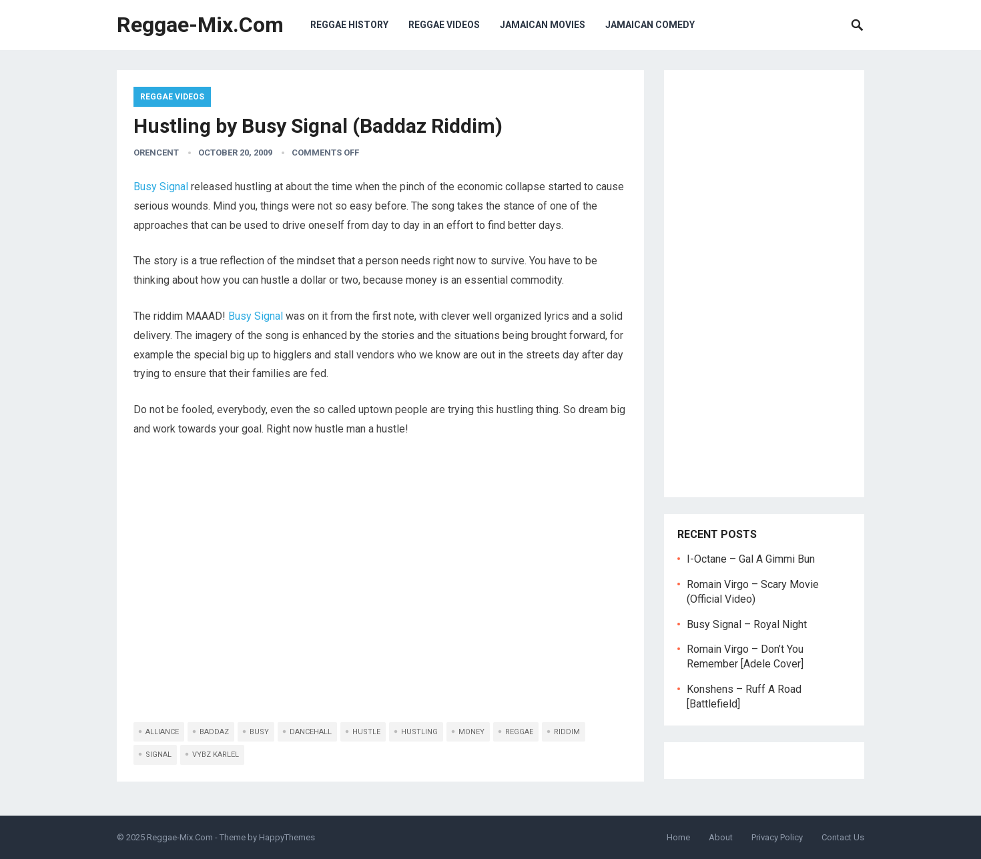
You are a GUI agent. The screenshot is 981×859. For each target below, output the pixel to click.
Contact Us (843, 837)
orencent (156, 153)
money (471, 732)
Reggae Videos (444, 24)
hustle (366, 732)
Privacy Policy (777, 837)
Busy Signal (160, 186)
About (721, 837)
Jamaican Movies (542, 24)
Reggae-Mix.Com (200, 24)
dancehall (311, 732)
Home (678, 837)
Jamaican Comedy (650, 24)
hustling (419, 732)
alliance (162, 732)
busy (259, 732)
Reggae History (349, 24)
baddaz (214, 732)
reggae (519, 732)
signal (158, 754)
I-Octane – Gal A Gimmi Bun (751, 559)
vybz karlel (215, 754)
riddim (567, 732)
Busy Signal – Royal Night (747, 624)
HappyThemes (287, 837)
